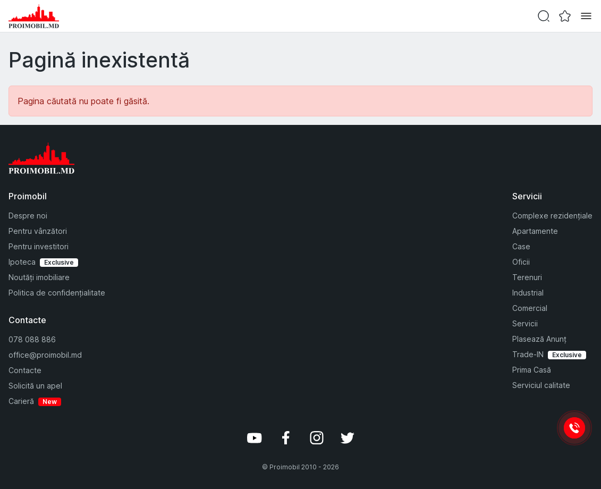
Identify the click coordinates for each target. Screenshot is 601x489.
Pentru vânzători (38, 230)
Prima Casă (531, 369)
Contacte (25, 370)
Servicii (525, 323)
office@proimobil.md (45, 354)
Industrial (528, 292)
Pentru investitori (39, 246)
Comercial (529, 308)
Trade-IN (528, 354)
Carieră (21, 401)
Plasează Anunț (539, 338)
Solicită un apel (35, 385)
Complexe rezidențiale (552, 215)
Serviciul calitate (541, 385)
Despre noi (28, 215)
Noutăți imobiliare (39, 277)
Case (521, 246)
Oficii (521, 261)
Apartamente (535, 230)
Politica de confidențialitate (57, 292)
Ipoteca (22, 261)
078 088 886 (32, 339)
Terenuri (527, 277)
